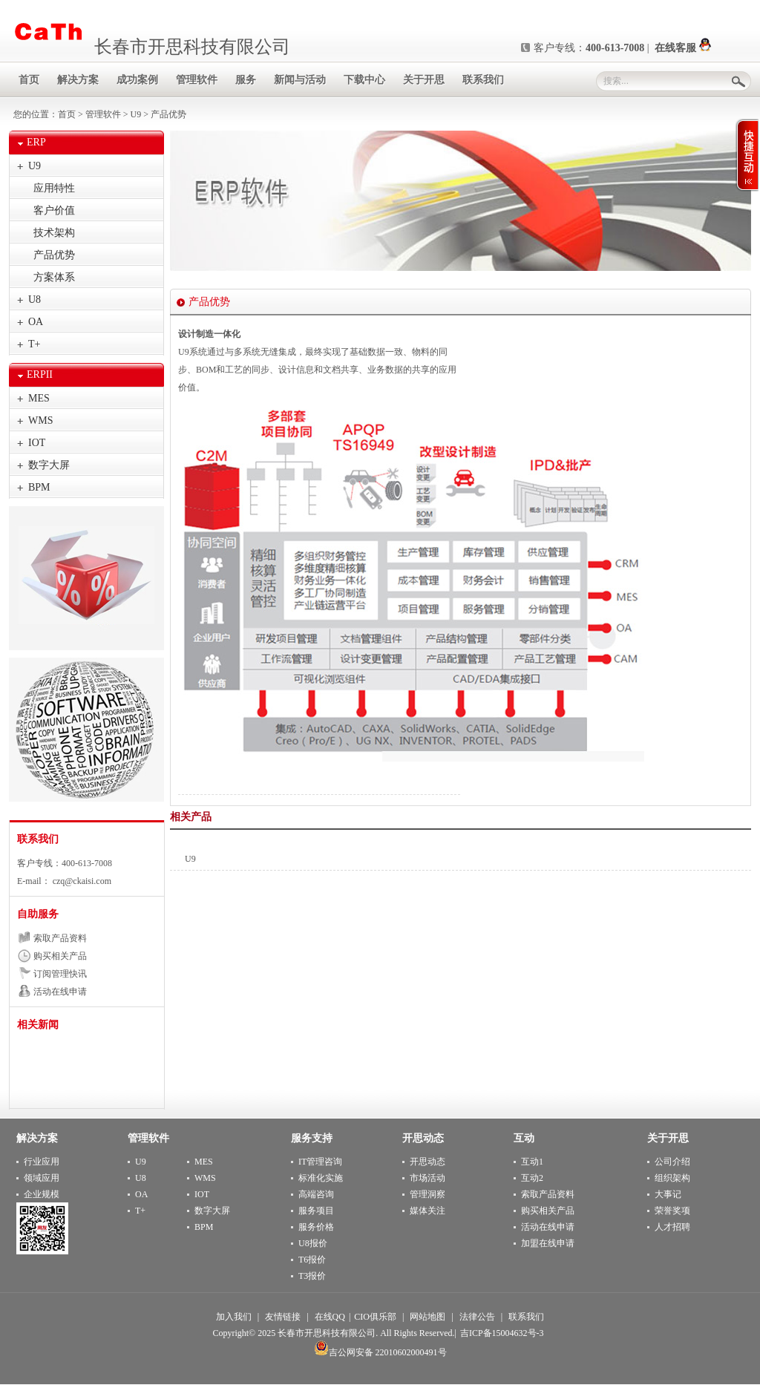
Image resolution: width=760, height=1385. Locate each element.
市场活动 (427, 1178)
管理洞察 (427, 1194)
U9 (136, 114)
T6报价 (312, 1259)
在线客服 (683, 47)
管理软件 (103, 114)
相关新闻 (38, 1024)
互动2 (532, 1178)
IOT (36, 442)
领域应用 (41, 1178)
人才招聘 (672, 1227)
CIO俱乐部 (375, 1317)
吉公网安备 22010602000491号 (380, 1352)
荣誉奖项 (672, 1210)
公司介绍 (672, 1161)
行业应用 (41, 1161)
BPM (39, 487)
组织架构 (672, 1178)
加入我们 (234, 1317)
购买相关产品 (60, 956)
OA (35, 321)
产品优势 (54, 255)
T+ (34, 344)
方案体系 (54, 277)
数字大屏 (49, 465)
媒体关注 (427, 1210)
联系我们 (38, 839)
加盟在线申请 (547, 1243)
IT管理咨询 (320, 1161)
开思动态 (427, 1161)
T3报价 (312, 1276)
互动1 (532, 1161)
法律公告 (477, 1317)
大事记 (668, 1194)
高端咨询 (316, 1194)
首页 (67, 114)
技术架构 (54, 232)
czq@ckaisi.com (80, 881)
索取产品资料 (60, 938)
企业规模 (41, 1194)
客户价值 (54, 210)
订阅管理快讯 (60, 974)
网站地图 (427, 1317)
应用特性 (54, 188)
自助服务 (38, 914)
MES (39, 398)
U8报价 (312, 1243)
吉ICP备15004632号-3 (502, 1333)
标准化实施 (320, 1178)
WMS (40, 420)
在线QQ (330, 1317)
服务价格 (316, 1227)
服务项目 (316, 1210)
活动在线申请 (60, 991)
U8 (34, 299)
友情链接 (283, 1317)
